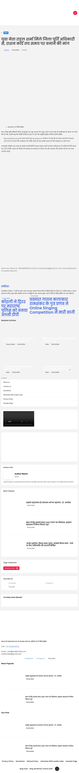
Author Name (21, 473)
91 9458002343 (13, 646)
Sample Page (8, 403)
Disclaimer (7, 391)
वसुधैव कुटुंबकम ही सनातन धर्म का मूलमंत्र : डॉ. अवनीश (48, 502)
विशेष (6, 33)
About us (6, 382)
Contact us (7, 386)
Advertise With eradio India (13, 395)
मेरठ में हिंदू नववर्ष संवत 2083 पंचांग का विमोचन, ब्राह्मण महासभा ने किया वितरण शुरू (49, 523)
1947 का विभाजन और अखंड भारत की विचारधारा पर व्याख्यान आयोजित (18, 340)
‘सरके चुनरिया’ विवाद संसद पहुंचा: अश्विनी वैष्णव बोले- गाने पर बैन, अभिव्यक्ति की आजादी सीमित (49, 544)
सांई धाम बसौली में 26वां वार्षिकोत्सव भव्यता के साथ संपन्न (17, 368)
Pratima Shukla (10, 344)
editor (6, 50)
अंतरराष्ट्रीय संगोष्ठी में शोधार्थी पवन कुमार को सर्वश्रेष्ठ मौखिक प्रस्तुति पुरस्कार (57, 369)
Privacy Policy (8, 399)
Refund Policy (32, 761)
